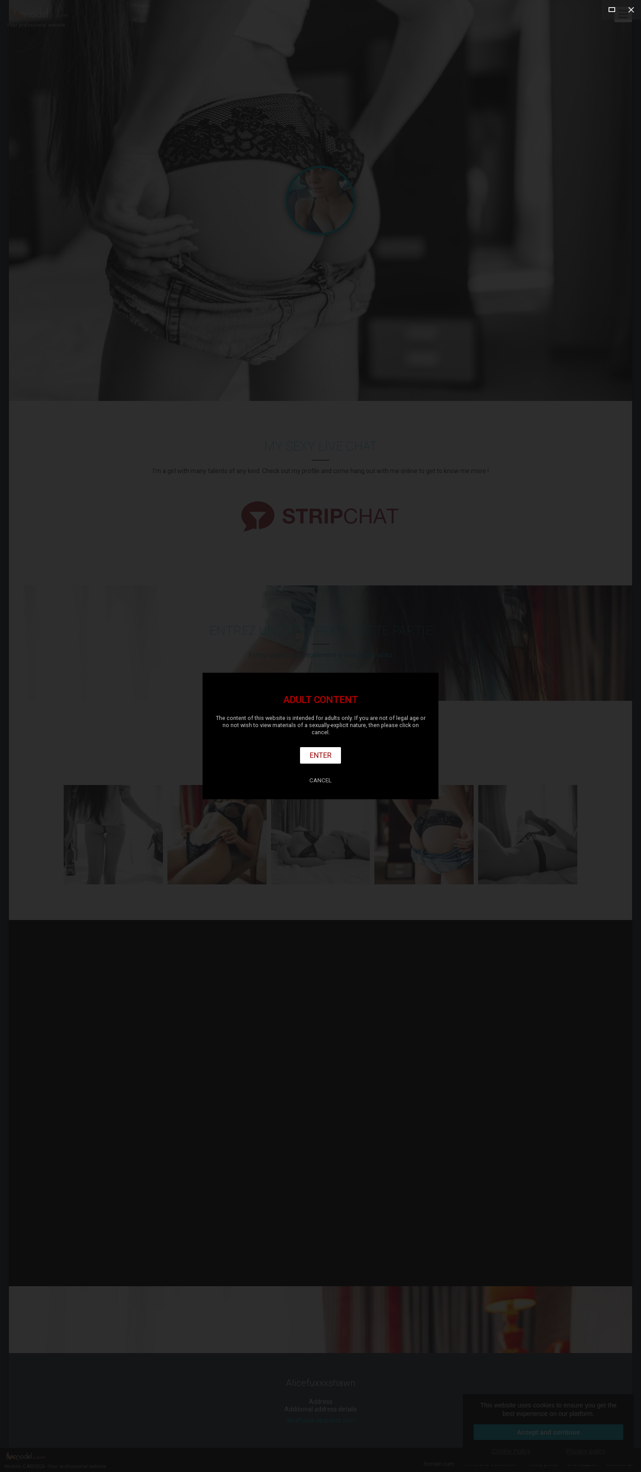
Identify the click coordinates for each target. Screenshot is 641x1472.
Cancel (320, 780)
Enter (321, 755)
